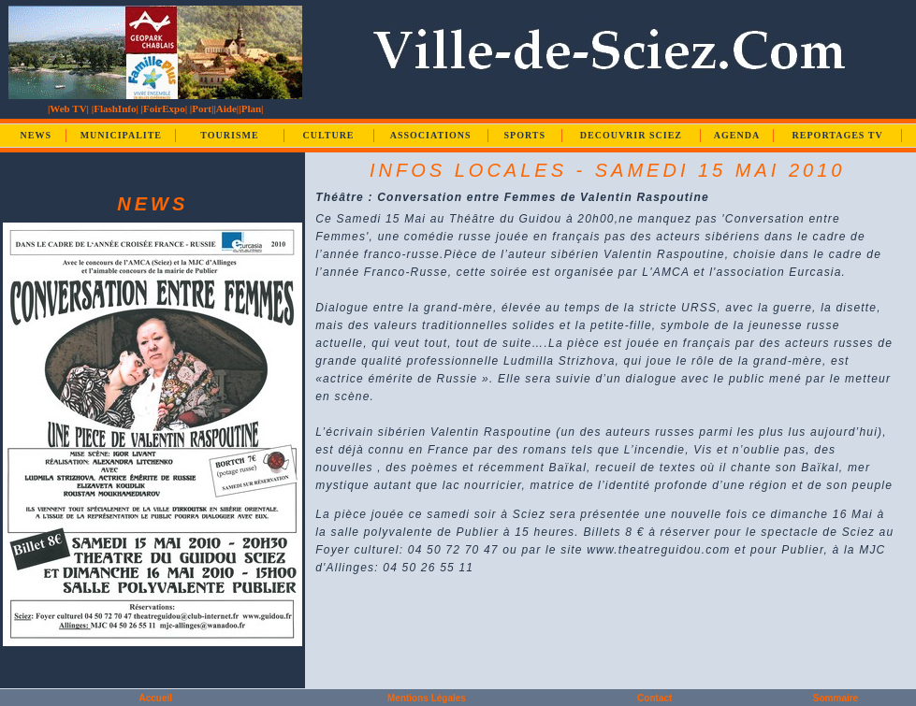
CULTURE (329, 135)
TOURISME (229, 135)
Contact (654, 698)
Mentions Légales (426, 698)
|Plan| (251, 108)
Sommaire (835, 698)
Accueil (155, 698)
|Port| (202, 108)
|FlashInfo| (115, 108)
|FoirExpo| (164, 108)
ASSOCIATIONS (431, 135)
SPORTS (524, 135)
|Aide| (226, 108)
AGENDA (737, 135)
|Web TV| (68, 108)
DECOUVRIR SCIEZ (631, 135)
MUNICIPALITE (121, 135)
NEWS (36, 135)
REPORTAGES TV (837, 135)
